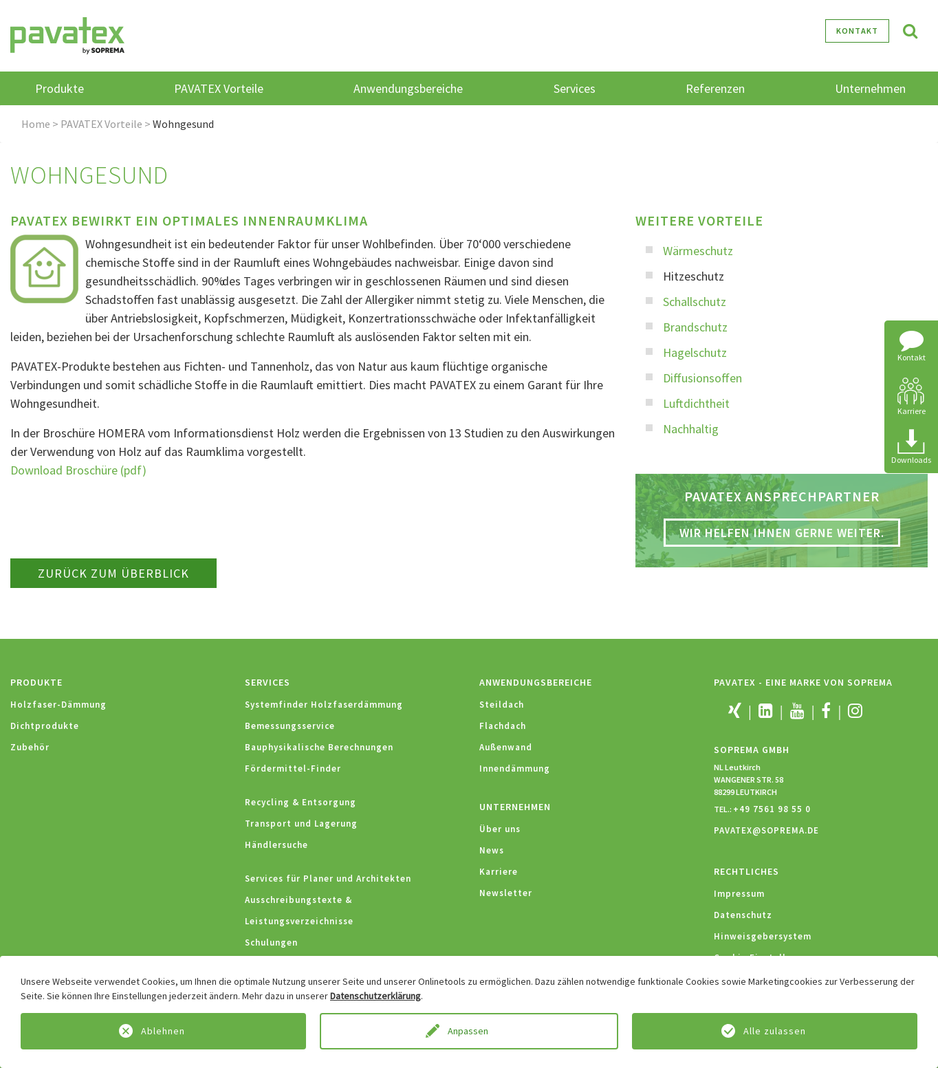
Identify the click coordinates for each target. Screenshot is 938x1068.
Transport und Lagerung (301, 823)
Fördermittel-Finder (293, 768)
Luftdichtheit (696, 403)
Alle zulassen (774, 1031)
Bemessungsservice (290, 726)
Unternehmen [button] (870, 88)
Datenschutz (743, 915)
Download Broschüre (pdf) (78, 470)
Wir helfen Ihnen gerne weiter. (781, 533)
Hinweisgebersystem (762, 936)
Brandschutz (695, 327)
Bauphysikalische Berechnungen (319, 747)
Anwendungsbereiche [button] (408, 88)
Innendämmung (514, 768)
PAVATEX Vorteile (101, 124)
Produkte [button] (59, 88)
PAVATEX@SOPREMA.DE (766, 830)
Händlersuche (276, 845)
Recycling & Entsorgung (300, 802)
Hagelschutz (695, 352)
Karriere (498, 872)
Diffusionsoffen (702, 378)
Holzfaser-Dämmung (58, 704)
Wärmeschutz (698, 251)
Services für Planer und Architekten (328, 878)
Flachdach (502, 726)
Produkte (36, 682)
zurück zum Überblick (113, 573)
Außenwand (505, 747)
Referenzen (715, 88)
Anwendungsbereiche (535, 682)
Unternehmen (515, 806)
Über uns (500, 829)
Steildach (501, 704)
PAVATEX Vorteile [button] (218, 88)
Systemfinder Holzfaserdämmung (324, 704)
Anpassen (469, 1031)
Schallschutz (694, 301)
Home (35, 124)
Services (267, 682)
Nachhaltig (691, 429)
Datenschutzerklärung (375, 996)
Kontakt (857, 30)
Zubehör (30, 747)
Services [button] (575, 88)
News (491, 850)
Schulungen (271, 942)
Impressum (739, 894)
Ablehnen (163, 1031)
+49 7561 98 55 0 (772, 809)
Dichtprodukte (44, 726)
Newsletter (505, 893)
